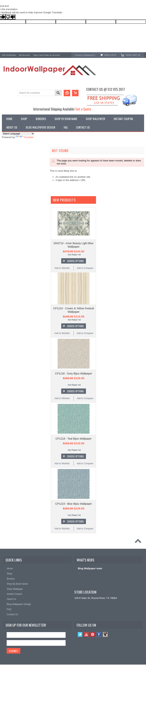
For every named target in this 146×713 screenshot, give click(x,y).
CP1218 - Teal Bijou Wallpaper (74, 485)
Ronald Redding (11, 201)
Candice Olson (10, 195)
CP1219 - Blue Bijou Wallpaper (73, 550)
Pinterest (92, 681)
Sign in (36, 55)
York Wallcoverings (12, 180)
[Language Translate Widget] (18, 133)
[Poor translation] (10, 17)
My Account (24, 55)
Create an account (51, 55)
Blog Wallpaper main (90, 615)
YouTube (86, 681)
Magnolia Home (10, 216)
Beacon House (10, 226)
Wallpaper (7, 159)
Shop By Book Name (13, 156)
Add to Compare (85, 314)
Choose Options (75, 308)
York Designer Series (13, 162)
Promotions (8, 165)
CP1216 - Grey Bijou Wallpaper (73, 420)
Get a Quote (83, 108)
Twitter (80, 681)
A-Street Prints (10, 185)
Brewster (7, 190)
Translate (24, 137)
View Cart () (133, 55)
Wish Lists (110, 55)
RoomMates (8, 211)
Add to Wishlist (62, 314)
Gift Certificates (9, 55)
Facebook (99, 681)
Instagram (105, 681)
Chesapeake (9, 206)
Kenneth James (10, 221)
